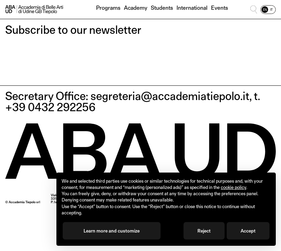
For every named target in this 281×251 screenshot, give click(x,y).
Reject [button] (204, 231)
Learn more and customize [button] (112, 231)
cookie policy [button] (233, 187)
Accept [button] (248, 231)
